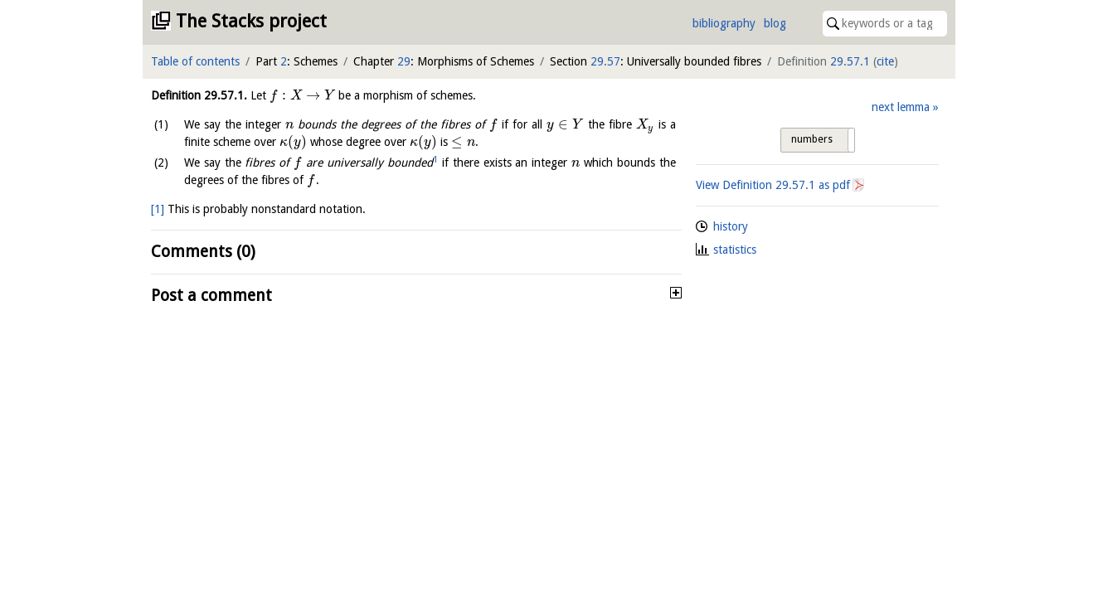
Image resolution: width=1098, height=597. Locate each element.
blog (775, 23)
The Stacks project (251, 21)
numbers (812, 139)
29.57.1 (850, 61)
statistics (734, 249)
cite (885, 61)
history (730, 226)
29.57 (605, 61)
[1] (157, 209)
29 (404, 61)
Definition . (199, 95)
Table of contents (195, 61)
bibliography (723, 23)
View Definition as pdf (773, 185)
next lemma (901, 107)
